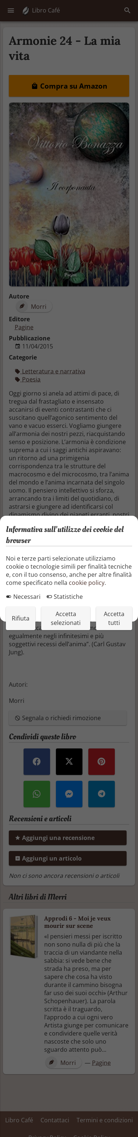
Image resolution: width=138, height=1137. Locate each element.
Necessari (23, 597)
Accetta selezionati (66, 618)
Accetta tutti (114, 618)
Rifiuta (20, 618)
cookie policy (87, 583)
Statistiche (64, 597)
